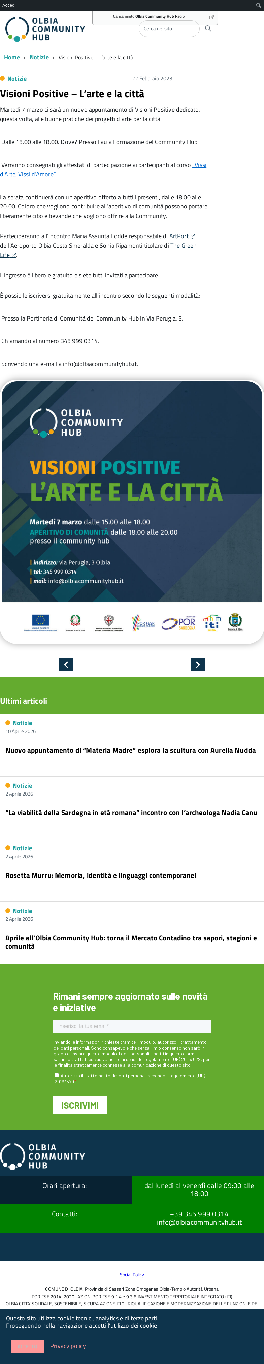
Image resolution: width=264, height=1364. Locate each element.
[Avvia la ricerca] (208, 28)
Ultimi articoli (23, 701)
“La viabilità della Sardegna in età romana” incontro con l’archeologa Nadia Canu (131, 812)
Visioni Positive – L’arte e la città (72, 93)
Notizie (39, 57)
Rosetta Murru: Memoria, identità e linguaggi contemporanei (100, 875)
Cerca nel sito (158, 28)
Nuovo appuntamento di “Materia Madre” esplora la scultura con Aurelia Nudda (130, 750)
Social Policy (132, 1274)
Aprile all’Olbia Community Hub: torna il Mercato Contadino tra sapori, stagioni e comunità (131, 941)
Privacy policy (68, 1345)
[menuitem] (259, 5)
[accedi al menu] (237, 28)
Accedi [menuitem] (8, 5)
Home (12, 57)
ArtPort (179, 236)
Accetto (27, 1347)
